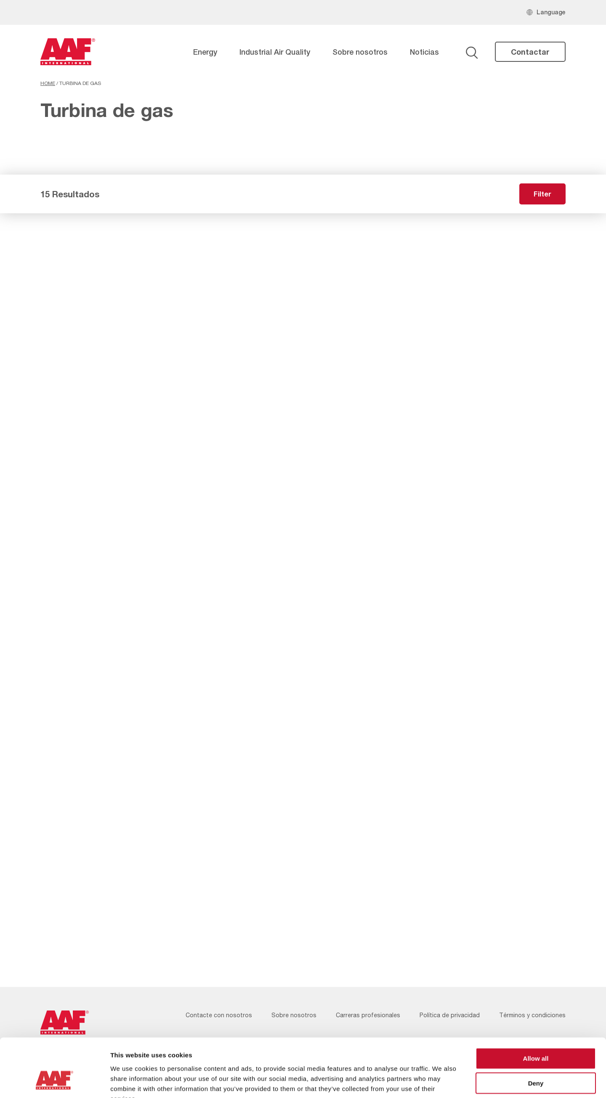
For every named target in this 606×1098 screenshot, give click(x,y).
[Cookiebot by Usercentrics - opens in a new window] (54, 1081)
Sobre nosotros (360, 51)
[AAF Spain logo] (67, 51)
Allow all (536, 1007)
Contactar (530, 51)
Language (551, 12)
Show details (441, 1081)
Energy (205, 51)
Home (47, 83)
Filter (542, 194)
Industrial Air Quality (274, 51)
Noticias (424, 51)
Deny (536, 1032)
